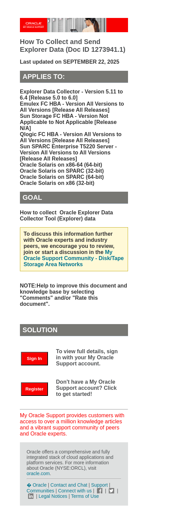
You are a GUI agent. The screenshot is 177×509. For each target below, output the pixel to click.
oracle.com (38, 473)
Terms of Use (85, 496)
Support (99, 485)
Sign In (34, 358)
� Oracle (37, 485)
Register (34, 388)
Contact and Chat (68, 485)
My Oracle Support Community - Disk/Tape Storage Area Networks (74, 258)
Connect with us (75, 490)
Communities (40, 490)
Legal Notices (53, 496)
